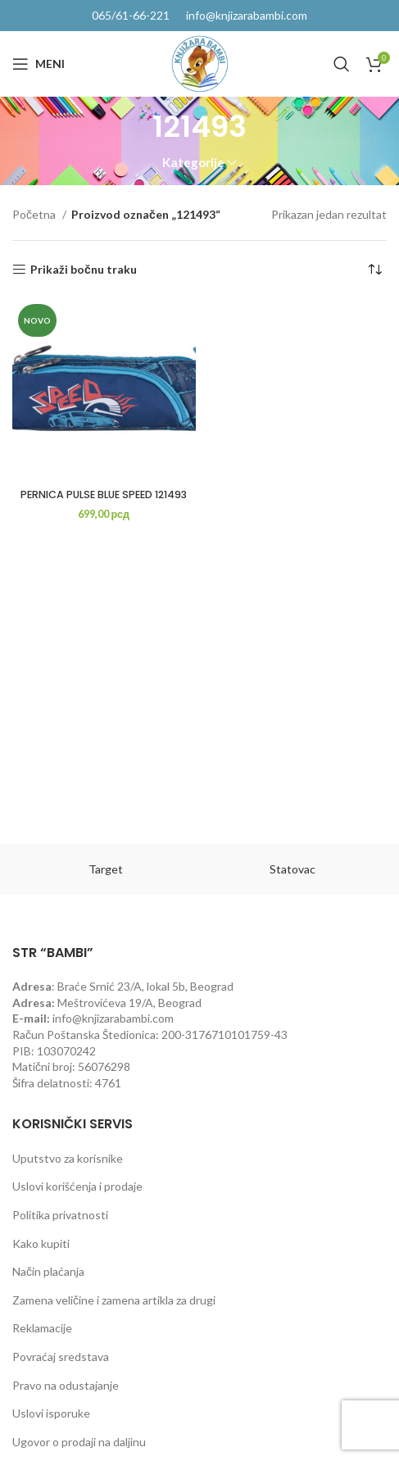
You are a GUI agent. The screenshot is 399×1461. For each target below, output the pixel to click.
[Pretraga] (341, 64)
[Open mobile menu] (38, 64)
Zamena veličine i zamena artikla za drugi (113, 1300)
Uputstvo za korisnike (67, 1158)
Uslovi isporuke (51, 1413)
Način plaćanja (48, 1271)
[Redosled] (374, 269)
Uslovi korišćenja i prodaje (77, 1186)
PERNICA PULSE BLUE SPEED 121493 (103, 494)
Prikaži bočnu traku (83, 269)
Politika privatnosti (60, 1215)
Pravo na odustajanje (65, 1385)
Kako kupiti (41, 1243)
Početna (35, 214)
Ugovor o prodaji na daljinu (79, 1442)
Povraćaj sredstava (60, 1356)
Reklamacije (42, 1328)
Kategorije (193, 163)
